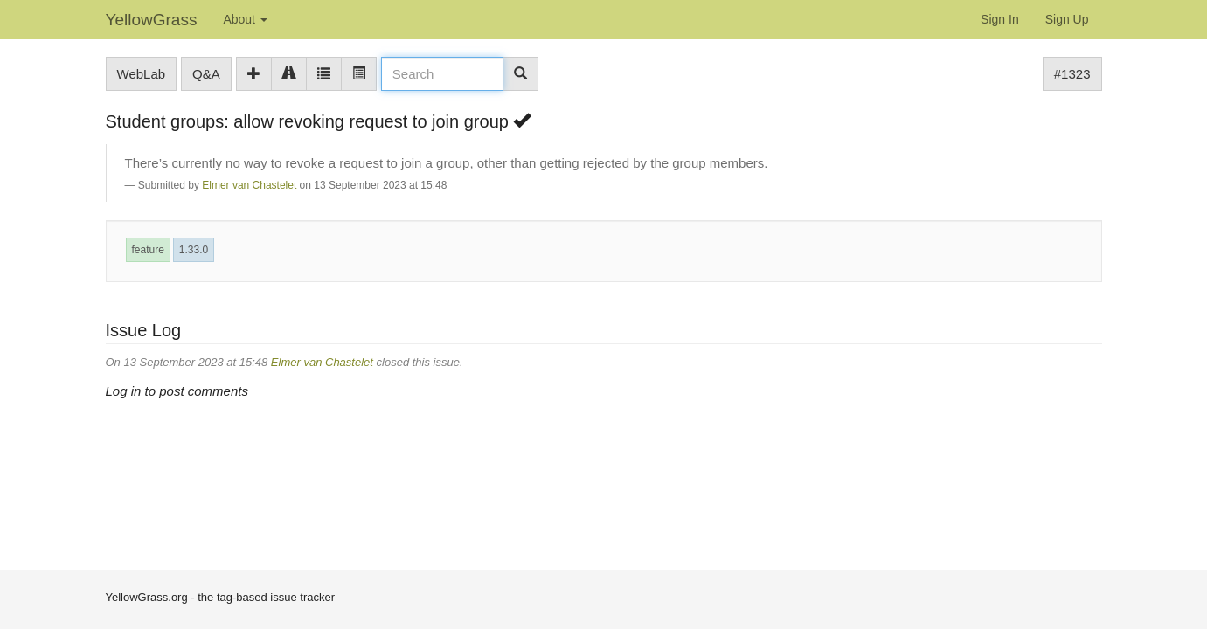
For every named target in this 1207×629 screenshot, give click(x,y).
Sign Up (1067, 19)
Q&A (206, 73)
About (245, 19)
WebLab (141, 73)
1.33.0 (193, 250)
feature (148, 250)
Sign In (1000, 19)
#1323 (1072, 73)
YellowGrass (152, 19)
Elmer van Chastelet (249, 185)
